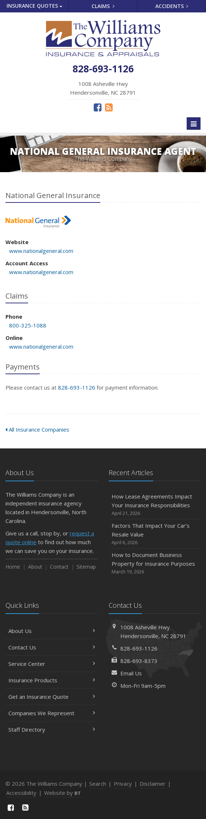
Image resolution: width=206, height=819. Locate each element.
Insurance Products (51, 680)
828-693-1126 (76, 387)
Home (12, 566)
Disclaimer (153, 783)
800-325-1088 (27, 325)
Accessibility (21, 792)
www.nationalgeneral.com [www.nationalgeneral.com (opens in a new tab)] (41, 250)
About (35, 566)
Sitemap (86, 566)
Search (97, 783)
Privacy (123, 783)
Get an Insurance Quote (51, 696)
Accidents (171, 6)
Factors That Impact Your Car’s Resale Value (155, 534)
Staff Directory (51, 729)
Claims (103, 6)
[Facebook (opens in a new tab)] (97, 107)
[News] (109, 107)
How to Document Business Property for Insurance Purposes (155, 563)
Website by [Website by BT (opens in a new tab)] (62, 792)
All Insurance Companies (37, 429)
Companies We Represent (51, 713)
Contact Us (51, 647)
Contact (59, 566)
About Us (51, 630)
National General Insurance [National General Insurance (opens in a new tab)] (38, 222)
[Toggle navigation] (194, 123)
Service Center (51, 663)
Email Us (131, 673)
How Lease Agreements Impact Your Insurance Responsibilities (155, 505)
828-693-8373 (139, 660)
